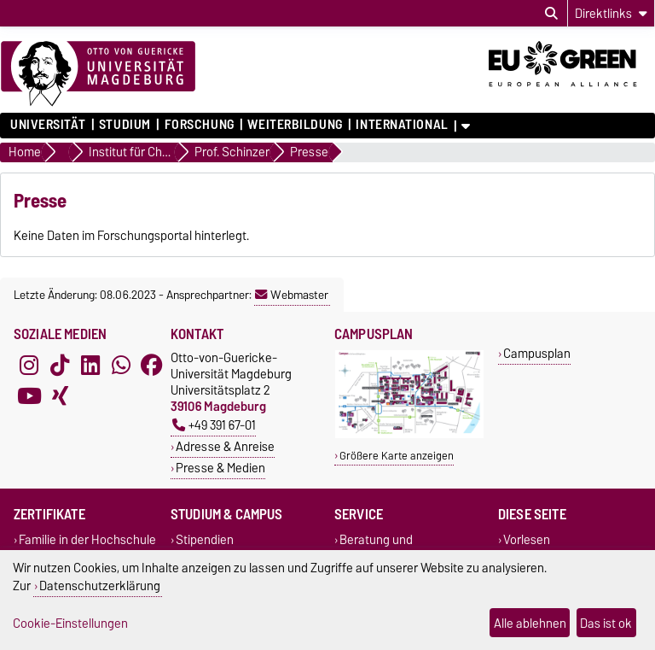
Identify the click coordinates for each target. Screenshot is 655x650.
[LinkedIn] (90, 364)
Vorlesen (526, 539)
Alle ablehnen (530, 623)
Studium (125, 124)
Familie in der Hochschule (87, 539)
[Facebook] (151, 364)
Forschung (200, 124)
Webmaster (291, 294)
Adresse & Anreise (225, 446)
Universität (47, 124)
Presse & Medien (220, 467)
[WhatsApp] (121, 364)
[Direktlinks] (611, 13)
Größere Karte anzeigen (396, 456)
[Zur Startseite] (98, 74)
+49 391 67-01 (214, 425)
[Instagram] (29, 364)
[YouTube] (29, 395)
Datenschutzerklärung (99, 585)
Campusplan (537, 353)
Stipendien (205, 539)
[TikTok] (59, 364)
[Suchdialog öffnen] (551, 13)
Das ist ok (606, 623)
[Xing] (59, 395)
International (402, 124)
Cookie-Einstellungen (70, 623)
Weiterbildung (294, 124)
